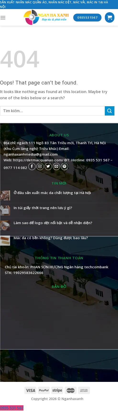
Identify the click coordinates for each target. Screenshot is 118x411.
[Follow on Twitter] (48, 166)
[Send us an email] (56, 166)
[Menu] (3, 17)
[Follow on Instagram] (40, 166)
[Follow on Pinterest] (64, 166)
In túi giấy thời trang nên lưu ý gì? (43, 208)
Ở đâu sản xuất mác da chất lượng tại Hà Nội (52, 192)
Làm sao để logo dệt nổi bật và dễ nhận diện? (53, 223)
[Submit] (109, 111)
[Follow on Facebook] (32, 166)
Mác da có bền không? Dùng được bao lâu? (51, 238)
